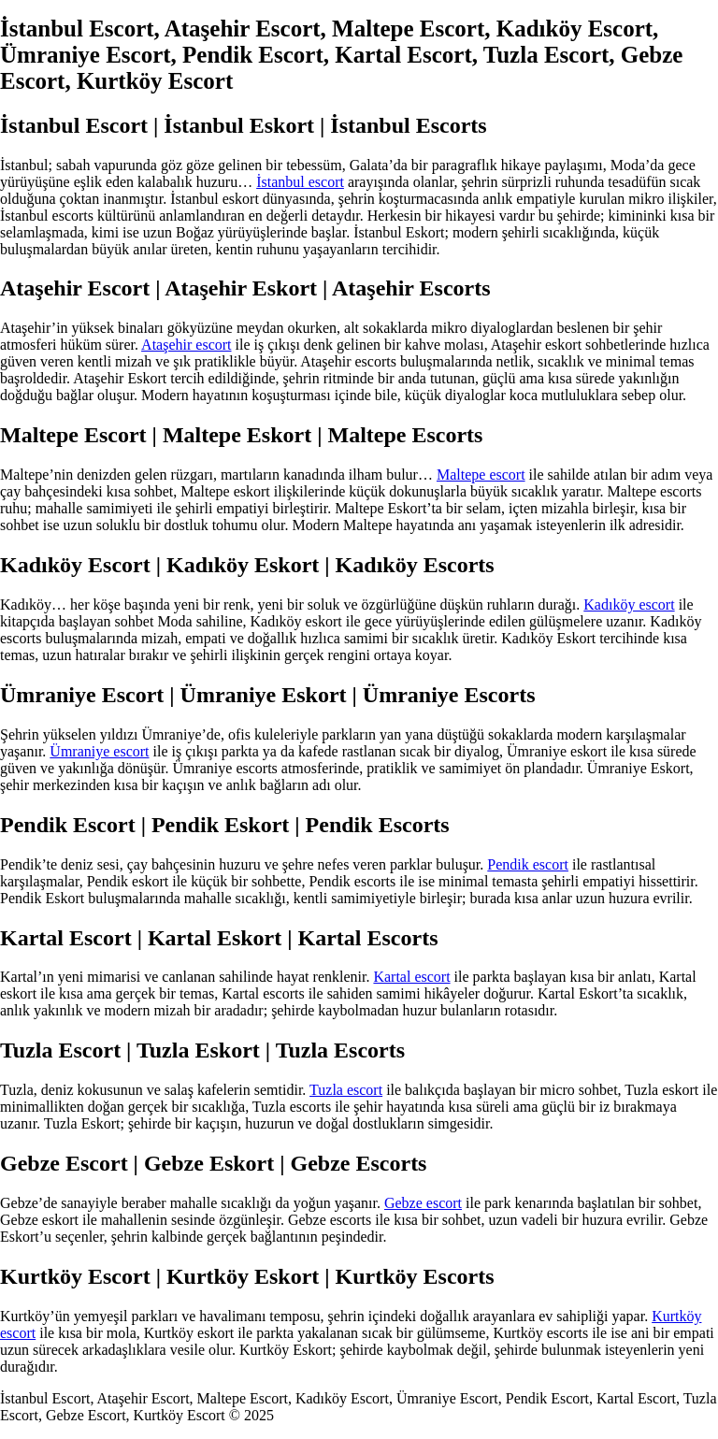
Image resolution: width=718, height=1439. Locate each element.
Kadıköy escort (628, 604)
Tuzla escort (345, 1090)
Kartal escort (411, 977)
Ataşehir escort (186, 345)
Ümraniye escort (99, 751)
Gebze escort (423, 1203)
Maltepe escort (481, 474)
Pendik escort (527, 864)
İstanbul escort (300, 182)
